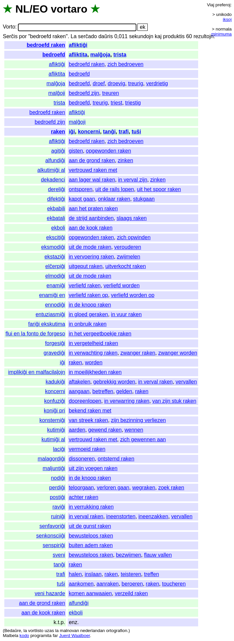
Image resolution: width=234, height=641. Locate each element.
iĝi (72, 131)
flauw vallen (158, 555)
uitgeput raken (85, 266)
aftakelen (79, 382)
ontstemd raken (116, 459)
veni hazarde (50, 593)
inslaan (93, 574)
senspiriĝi (54, 545)
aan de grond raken (92, 160)
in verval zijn (132, 179)
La (74, 36)
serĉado (87, 36)
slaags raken (132, 218)
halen (75, 574)
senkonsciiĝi (50, 535)
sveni (59, 555)
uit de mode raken (90, 247)
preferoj (222, 4)
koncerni (89, 131)
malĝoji (56, 93)
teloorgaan (81, 487)
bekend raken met (90, 410)
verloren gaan (113, 487)
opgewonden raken (108, 151)
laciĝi (59, 449)
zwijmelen (128, 256)
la (25, 630)
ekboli (58, 228)
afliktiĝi (78, 45)
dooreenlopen (85, 401)
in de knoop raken (90, 305)
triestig (133, 103)
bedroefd (53, 54)
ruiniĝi (58, 516)
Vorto (9, 27)
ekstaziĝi (54, 256)
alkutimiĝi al (51, 170)
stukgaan (144, 199)
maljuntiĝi (54, 468)
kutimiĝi (56, 430)
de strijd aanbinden (91, 218)
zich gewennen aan (143, 439)
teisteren (131, 574)
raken (58, 131)
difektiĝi (56, 199)
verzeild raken (131, 593)
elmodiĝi (55, 276)
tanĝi (109, 131)
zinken (125, 160)
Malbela (10, 635)
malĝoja (100, 54)
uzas (49, 630)
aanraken (108, 584)
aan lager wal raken (92, 179)
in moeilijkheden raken (95, 372)
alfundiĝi (55, 160)
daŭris (105, 36)
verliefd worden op (132, 295)
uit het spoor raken (159, 189)
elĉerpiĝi (55, 266)
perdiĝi (57, 487)
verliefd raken (85, 285)
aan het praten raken (93, 208)
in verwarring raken (126, 401)
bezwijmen (128, 555)
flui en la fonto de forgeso (35, 333)
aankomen (81, 584)
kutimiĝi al (53, 439)
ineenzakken (153, 516)
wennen (133, 430)
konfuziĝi (54, 401)
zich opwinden (133, 237)
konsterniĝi (52, 420)
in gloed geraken (88, 314)
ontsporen (80, 189)
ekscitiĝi (55, 237)
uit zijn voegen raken (93, 468)
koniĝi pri (54, 410)
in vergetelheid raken (93, 343)
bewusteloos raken (91, 535)
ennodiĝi (55, 305)
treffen (151, 574)
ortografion (116, 630)
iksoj (227, 19)
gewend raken (105, 430)
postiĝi (57, 497)
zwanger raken (137, 353)
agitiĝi (58, 151)
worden (93, 362)
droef (99, 83)
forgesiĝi (55, 343)
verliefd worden (122, 285)
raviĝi (58, 507)
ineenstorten (120, 516)
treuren (110, 93)
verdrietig (157, 83)
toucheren (174, 584)
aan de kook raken (91, 228)
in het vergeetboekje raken (100, 333)
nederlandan (92, 630)
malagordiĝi (51, 459)
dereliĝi (56, 189)
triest (116, 103)
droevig (116, 83)
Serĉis (10, 36)
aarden (77, 430)
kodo (24, 635)
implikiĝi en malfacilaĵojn (36, 372)
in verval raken (155, 382)
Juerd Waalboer (74, 635)
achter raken (83, 497)
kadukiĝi (55, 382)
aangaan (79, 391)
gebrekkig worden (114, 382)
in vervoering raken (91, 256)
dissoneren (82, 459)
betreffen (102, 391)
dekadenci (53, 179)
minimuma (221, 34)
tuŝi (136, 131)
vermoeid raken (87, 449)
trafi (123, 131)
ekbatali (56, 218)
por (23, 36)
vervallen (186, 382)
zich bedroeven (126, 64)
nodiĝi (58, 478)
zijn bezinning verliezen (138, 420)
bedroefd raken (46, 45)
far (55, 635)
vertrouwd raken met (93, 170)
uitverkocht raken (125, 266)
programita (40, 635)
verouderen (127, 247)
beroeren (132, 584)
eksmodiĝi (53, 247)
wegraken (143, 487)
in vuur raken (126, 314)
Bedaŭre (12, 630)
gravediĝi (54, 353)
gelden (124, 391)
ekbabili (56, 208)
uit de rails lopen (114, 189)
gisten (76, 151)
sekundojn (141, 36)
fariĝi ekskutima (46, 324)
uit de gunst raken (90, 526)
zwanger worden (177, 353)
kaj (158, 36)
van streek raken (88, 420)
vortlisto (35, 630)
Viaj (210, 4)
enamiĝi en (52, 295)
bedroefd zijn (84, 93)
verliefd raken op (88, 295)
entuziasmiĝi (50, 314)
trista (119, 54)
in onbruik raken (88, 324)
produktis (174, 36)
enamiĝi (55, 285)
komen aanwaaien (90, 593)
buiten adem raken (91, 545)
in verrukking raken (91, 507)
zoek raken (171, 487)
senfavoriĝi (52, 526)
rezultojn (203, 36)
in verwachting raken (93, 353)
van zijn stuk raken (174, 401)
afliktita (78, 54)
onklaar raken (114, 199)
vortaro (69, 9)
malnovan (69, 630)
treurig (135, 83)
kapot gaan (82, 199)
